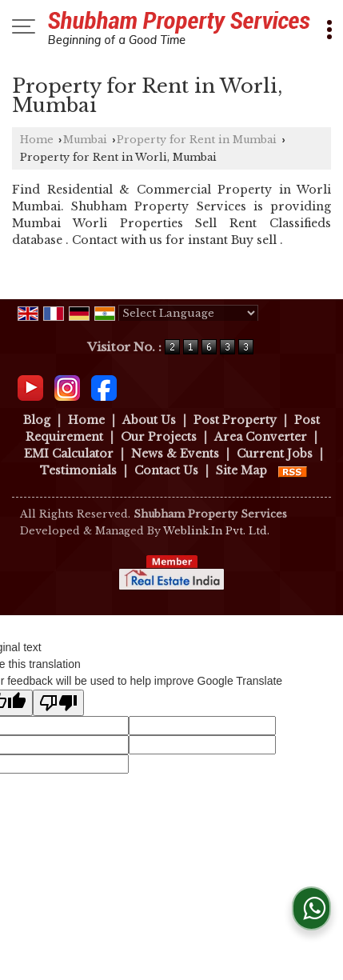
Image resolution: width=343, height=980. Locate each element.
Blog (36, 420)
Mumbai (85, 140)
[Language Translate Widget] (188, 313)
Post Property (235, 420)
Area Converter (260, 437)
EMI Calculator (69, 453)
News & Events (175, 453)
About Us (149, 420)
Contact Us (166, 470)
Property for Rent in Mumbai (197, 140)
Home (37, 140)
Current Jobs (275, 453)
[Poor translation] (58, 703)
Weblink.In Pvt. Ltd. (216, 531)
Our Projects (159, 437)
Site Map (241, 470)
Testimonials (78, 470)
